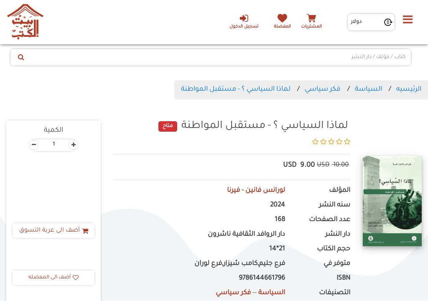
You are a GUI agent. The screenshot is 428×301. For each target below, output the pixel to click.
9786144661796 (262, 278)
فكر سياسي (323, 89)
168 (280, 220)
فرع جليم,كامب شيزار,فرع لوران (239, 264)
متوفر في (337, 264)
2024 (277, 205)
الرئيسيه (408, 89)
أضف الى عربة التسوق (53, 230)
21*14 (277, 249)
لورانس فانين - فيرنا (256, 190)
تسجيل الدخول (243, 21)
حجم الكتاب (333, 249)
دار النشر (337, 234)
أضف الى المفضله (53, 278)
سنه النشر (334, 205)
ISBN (343, 278)
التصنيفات (334, 293)
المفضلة (282, 27)
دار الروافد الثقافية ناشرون (246, 234)
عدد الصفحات (329, 220)
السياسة (368, 89)
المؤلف (339, 190)
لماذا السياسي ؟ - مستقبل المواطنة (235, 89)
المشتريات (311, 27)
